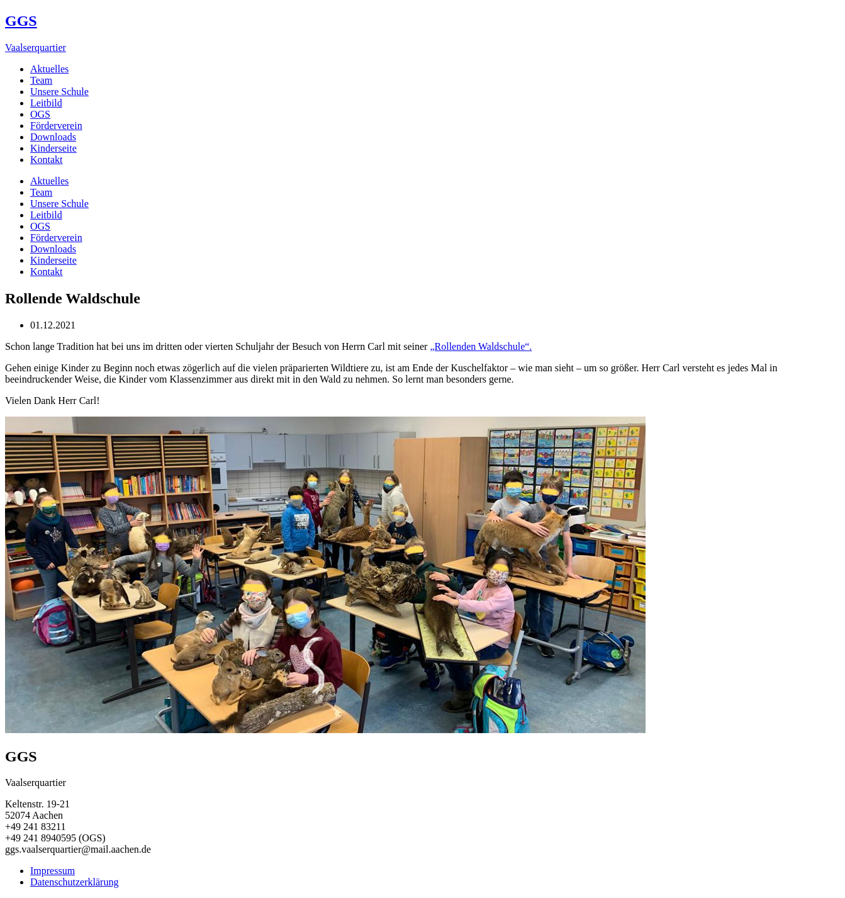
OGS (40, 114)
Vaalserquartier (35, 47)
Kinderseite (53, 148)
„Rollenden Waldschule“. (481, 346)
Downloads (53, 137)
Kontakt (46, 159)
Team (41, 80)
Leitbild (46, 103)
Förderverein (56, 125)
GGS (21, 21)
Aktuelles (49, 69)
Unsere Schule (59, 91)
